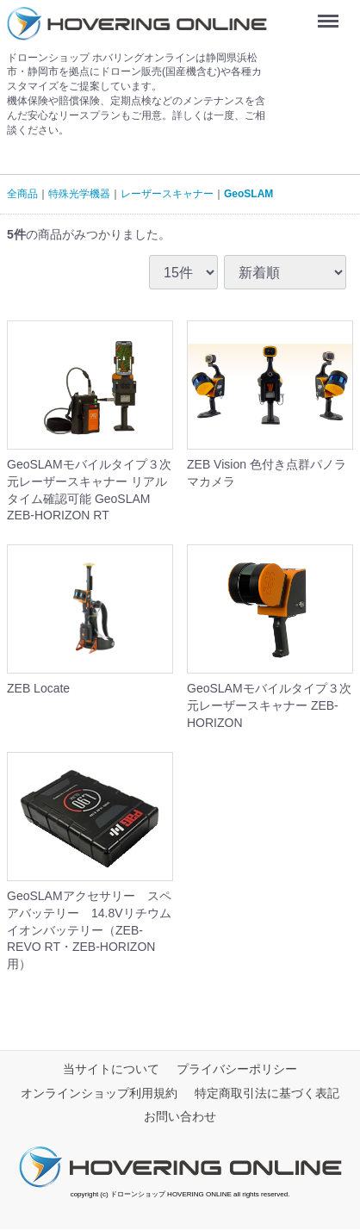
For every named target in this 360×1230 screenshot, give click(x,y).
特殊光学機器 (79, 194)
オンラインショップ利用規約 (99, 1093)
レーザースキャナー (167, 194)
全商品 (22, 194)
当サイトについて (111, 1070)
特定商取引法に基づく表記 (267, 1093)
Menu (332, 15)
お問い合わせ (180, 1117)
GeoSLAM (248, 194)
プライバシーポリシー (237, 1070)
